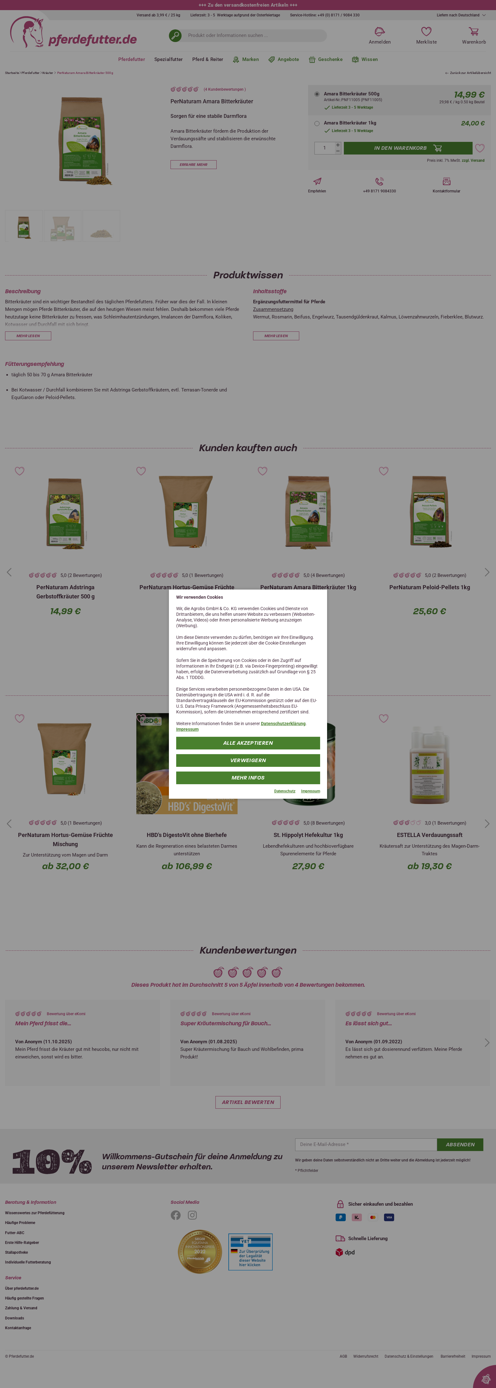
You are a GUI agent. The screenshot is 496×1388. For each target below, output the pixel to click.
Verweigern (248, 760)
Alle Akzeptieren (248, 743)
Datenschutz (284, 791)
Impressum (187, 729)
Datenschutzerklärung (283, 723)
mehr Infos (248, 777)
